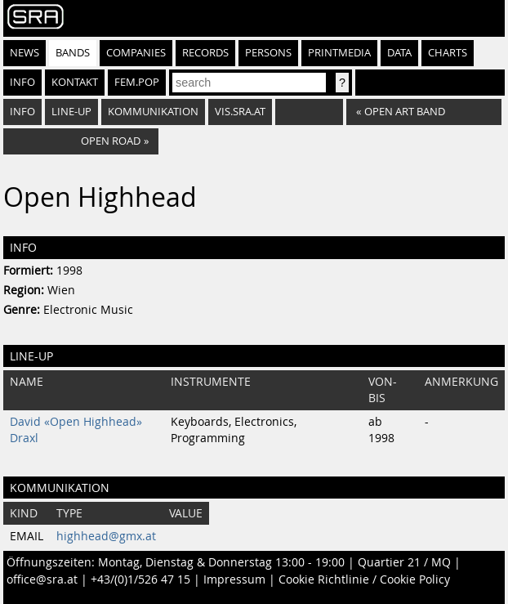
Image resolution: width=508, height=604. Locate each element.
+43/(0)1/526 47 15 (140, 579)
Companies (136, 53)
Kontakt (74, 82)
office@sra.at (42, 579)
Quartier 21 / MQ (404, 562)
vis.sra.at (240, 112)
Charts (447, 53)
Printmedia (339, 53)
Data (399, 53)
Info (22, 82)
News (24, 53)
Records (205, 53)
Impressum (234, 579)
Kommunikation (153, 112)
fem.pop (136, 82)
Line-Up (71, 112)
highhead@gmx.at (106, 536)
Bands (73, 53)
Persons (268, 53)
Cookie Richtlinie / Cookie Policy (364, 579)
